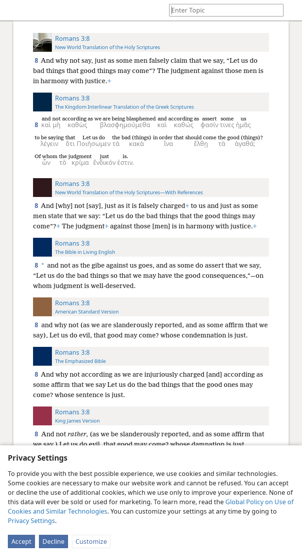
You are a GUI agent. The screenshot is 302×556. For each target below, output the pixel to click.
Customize (91, 541)
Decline (53, 541)
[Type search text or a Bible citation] (222, 10)
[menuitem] (12, 10)
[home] (12, 10)
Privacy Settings (31, 520)
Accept (21, 541)
